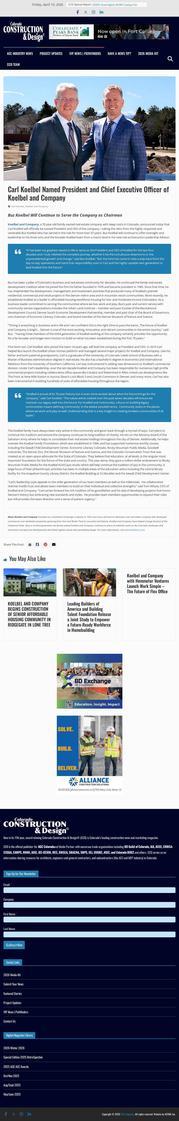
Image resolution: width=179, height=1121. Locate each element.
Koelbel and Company (36, 206)
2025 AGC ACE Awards (16, 1066)
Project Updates (51, 53)
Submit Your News (13, 984)
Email (7, 884)
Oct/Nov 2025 (11, 1075)
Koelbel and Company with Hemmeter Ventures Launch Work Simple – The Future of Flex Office (148, 583)
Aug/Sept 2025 (12, 1085)
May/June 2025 (12, 1094)
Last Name (9, 928)
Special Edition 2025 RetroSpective (23, 1057)
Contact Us (9, 1021)
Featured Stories (12, 993)
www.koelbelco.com (135, 529)
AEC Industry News (20, 53)
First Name (10, 914)
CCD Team (13, 64)
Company (8, 899)
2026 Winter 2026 (13, 1048)
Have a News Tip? (119, 53)
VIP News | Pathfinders (85, 53)
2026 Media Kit (148, 53)
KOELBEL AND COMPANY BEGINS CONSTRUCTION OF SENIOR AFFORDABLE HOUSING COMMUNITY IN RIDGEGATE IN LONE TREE (29, 614)
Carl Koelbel (17, 206)
